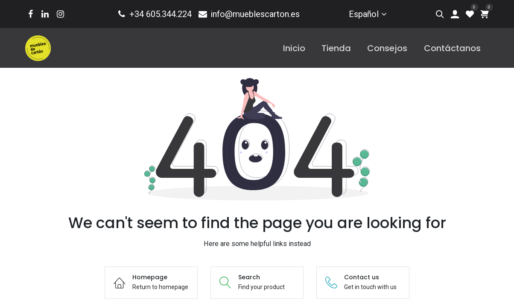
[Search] (440, 14)
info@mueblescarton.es (248, 14)
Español (364, 14)
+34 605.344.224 (154, 14)
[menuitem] (294, 48)
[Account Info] (455, 14)
